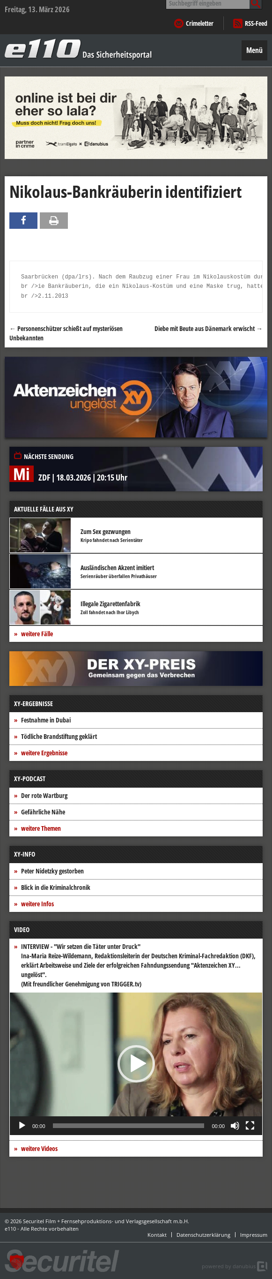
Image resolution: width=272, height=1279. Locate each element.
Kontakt (157, 1234)
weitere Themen (41, 828)
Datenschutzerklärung (203, 1234)
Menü (254, 50)
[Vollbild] (250, 1125)
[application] (136, 1064)
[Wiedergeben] (22, 1125)
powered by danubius (229, 1266)
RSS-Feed (256, 23)
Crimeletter (199, 23)
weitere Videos (39, 1148)
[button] (136, 1064)
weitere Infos (37, 903)
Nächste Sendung (49, 456)
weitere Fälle (37, 633)
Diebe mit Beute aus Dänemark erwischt (208, 328)
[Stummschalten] (235, 1125)
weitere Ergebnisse (44, 752)
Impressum (253, 1234)
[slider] (129, 1125)
